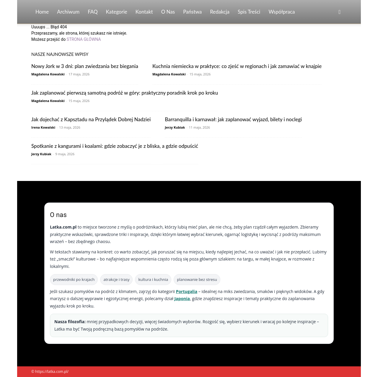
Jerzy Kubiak (175, 127)
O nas (168, 12)
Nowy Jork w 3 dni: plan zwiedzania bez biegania (84, 66)
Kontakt (144, 12)
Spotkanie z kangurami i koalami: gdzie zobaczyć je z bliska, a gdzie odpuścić (114, 146)
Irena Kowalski (43, 127)
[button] (340, 12)
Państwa (192, 12)
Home (42, 12)
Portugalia (186, 291)
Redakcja (219, 12)
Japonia (182, 298)
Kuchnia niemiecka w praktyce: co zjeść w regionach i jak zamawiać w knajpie (237, 66)
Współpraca (281, 12)
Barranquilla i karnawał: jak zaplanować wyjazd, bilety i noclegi (233, 119)
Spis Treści (249, 12)
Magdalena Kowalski (48, 74)
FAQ (92, 12)
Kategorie (116, 12)
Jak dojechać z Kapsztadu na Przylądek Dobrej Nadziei (91, 119)
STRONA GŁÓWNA (84, 39)
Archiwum (68, 12)
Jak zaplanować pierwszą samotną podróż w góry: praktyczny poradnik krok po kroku (124, 93)
